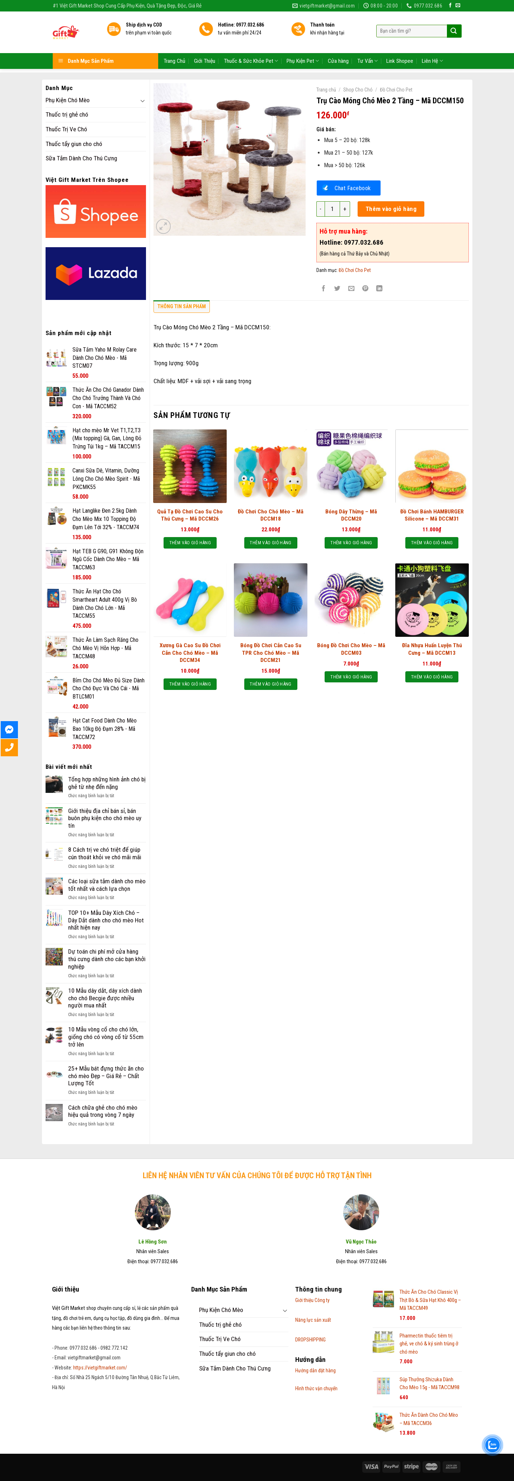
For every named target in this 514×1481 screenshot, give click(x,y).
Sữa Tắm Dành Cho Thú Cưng (81, 158)
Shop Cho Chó (358, 90)
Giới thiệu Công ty (312, 1300)
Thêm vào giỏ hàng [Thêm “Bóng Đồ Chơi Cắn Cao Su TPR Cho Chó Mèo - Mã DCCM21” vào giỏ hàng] (270, 684)
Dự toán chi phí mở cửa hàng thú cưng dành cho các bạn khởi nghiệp (107, 959)
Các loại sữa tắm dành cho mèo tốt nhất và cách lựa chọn (107, 885)
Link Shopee (399, 39)
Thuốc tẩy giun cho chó (74, 143)
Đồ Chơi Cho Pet (396, 90)
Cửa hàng (338, 39)
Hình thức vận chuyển (316, 1388)
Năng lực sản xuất (313, 1320)
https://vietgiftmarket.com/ (100, 1367)
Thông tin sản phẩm (181, 306)
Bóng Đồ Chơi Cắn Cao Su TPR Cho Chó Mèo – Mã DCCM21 (270, 652)
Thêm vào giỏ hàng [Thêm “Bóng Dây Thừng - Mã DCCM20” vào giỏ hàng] (351, 542)
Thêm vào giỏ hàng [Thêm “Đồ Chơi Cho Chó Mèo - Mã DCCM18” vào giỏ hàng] (270, 542)
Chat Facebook (353, 188)
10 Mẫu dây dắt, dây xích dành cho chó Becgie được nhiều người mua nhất (105, 998)
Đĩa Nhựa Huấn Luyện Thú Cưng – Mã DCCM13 (432, 649)
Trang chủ (326, 90)
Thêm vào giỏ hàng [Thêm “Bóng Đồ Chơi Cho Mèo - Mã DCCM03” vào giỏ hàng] (351, 677)
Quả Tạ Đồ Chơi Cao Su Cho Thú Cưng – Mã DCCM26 (190, 515)
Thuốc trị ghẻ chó (67, 114)
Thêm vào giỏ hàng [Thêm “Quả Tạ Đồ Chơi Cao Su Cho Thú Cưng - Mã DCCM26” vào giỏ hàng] (190, 542)
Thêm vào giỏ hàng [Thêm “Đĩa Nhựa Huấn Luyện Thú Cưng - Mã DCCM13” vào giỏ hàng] (432, 677)
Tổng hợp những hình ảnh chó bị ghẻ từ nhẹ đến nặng (107, 783)
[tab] (182, 308)
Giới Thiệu (204, 39)
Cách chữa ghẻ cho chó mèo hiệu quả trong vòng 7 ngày (102, 1111)
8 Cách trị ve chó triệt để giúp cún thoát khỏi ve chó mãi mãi (104, 853)
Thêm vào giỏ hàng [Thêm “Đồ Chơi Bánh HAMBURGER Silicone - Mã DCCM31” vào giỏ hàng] (432, 542)
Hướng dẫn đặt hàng (315, 1370)
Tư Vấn (367, 39)
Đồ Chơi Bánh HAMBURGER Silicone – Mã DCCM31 (432, 515)
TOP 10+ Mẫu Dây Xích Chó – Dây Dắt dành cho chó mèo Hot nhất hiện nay (106, 920)
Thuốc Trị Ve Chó (66, 129)
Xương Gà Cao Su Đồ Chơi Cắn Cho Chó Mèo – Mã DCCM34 (190, 652)
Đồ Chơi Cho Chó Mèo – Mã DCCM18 (270, 515)
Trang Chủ (174, 39)
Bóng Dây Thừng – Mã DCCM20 (351, 515)
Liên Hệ (432, 39)
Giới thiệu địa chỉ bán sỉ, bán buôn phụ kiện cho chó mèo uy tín (104, 818)
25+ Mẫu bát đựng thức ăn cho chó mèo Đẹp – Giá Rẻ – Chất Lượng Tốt (106, 1076)
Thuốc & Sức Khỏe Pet (251, 39)
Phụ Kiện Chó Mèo (68, 100)
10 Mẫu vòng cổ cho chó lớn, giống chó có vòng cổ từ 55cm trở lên (105, 1037)
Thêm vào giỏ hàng (391, 208)
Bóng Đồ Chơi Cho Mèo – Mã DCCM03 (351, 649)
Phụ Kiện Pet (303, 39)
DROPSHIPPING (310, 1340)
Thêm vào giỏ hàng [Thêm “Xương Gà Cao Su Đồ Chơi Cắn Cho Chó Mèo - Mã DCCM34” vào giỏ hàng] (190, 684)
